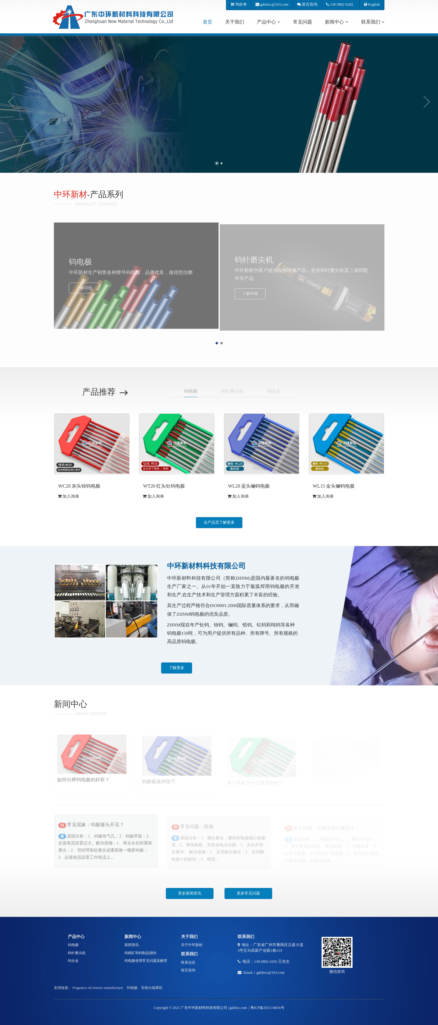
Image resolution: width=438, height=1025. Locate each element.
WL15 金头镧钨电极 (334, 486)
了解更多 (176, 667)
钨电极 (73, 945)
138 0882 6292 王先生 (272, 961)
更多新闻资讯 (189, 893)
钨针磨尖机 (77, 953)
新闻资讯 (131, 945)
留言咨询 (307, 4)
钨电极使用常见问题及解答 (145, 961)
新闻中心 (336, 22)
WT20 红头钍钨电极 (164, 486)
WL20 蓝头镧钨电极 (249, 486)
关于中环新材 (191, 945)
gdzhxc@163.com (272, 4)
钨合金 (73, 961)
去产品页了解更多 (219, 522)
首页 (207, 21)
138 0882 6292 (340, 4)
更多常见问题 (248, 893)
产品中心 (268, 22)
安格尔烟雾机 (152, 988)
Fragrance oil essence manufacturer (98, 988)
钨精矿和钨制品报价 (140, 953)
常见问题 (302, 21)
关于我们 (234, 21)
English (372, 4)
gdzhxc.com (238, 1008)
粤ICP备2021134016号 (267, 1008)
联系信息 (188, 962)
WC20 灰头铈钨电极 (79, 486)
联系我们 (372, 22)
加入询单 (69, 496)
